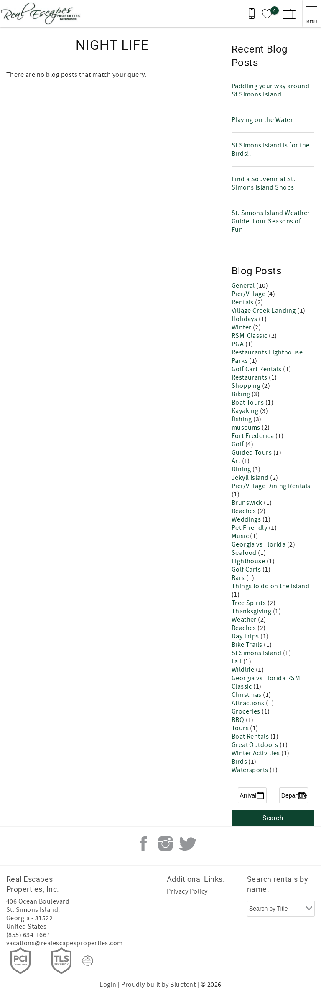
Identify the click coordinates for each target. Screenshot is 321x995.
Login (107, 984)
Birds (240, 761)
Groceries (247, 711)
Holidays (245, 319)
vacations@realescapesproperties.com (64, 943)
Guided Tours (252, 452)
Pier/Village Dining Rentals (271, 486)
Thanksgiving (252, 611)
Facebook (143, 843)
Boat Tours (248, 402)
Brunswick (248, 503)
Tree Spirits (250, 603)
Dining (242, 469)
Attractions (249, 703)
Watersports (251, 770)
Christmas (247, 695)
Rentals (243, 302)
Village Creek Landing (265, 310)
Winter (242, 327)
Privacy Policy (187, 891)
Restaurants (250, 377)
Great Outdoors (256, 745)
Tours (241, 728)
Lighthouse (249, 561)
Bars (239, 578)
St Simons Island (257, 653)
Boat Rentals (251, 736)
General (244, 285)
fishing (243, 419)
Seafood (245, 553)
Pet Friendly (250, 528)
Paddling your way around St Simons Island (271, 90)
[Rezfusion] (88, 960)
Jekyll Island (251, 477)
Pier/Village (249, 294)
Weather (245, 619)
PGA (238, 344)
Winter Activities (257, 753)
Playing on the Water (262, 120)
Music (241, 536)
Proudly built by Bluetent (158, 984)
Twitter (187, 843)
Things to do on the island (270, 586)
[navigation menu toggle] (311, 13)
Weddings (247, 519)
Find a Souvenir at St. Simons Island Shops (264, 183)
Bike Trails (248, 645)
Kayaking (246, 411)
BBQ (239, 720)
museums (247, 427)
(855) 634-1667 (28, 935)
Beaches (245, 511)
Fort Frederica (253, 436)
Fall (237, 661)
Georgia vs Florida (259, 544)
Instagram (165, 843)
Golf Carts (247, 569)
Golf (238, 444)
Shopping (247, 386)
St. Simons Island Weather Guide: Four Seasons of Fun (271, 221)
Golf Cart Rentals (257, 369)
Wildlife (244, 670)
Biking (242, 394)
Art (237, 461)
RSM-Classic (250, 336)
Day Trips (246, 636)
